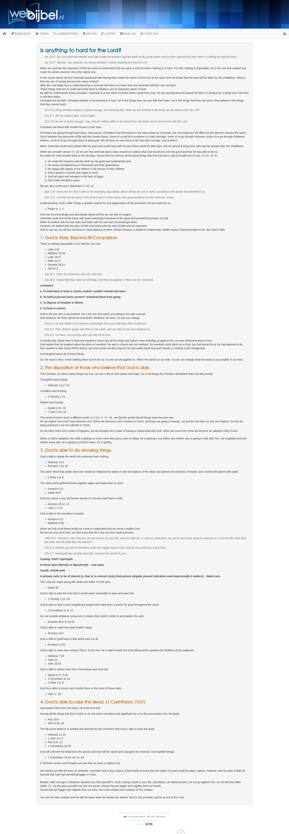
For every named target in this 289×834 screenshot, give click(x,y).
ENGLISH (128, 33)
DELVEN (89, 33)
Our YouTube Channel (134, 817)
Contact (160, 817)
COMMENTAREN (65, 33)
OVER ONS (149, 33)
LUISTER (108, 33)
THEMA (42, 33)
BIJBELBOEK (21, 33)
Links (150, 817)
